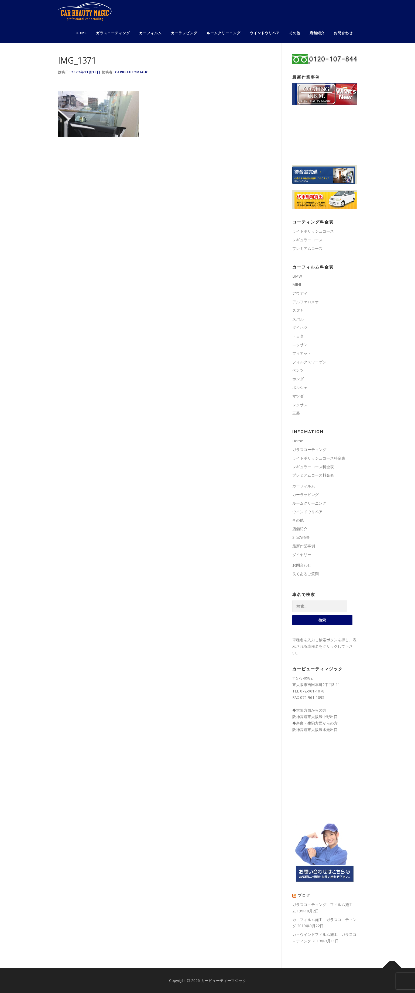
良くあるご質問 (305, 573)
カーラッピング (184, 33)
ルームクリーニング (224, 33)
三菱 (296, 413)
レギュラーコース (307, 239)
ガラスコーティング (113, 33)
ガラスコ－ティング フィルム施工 (322, 904)
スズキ (298, 310)
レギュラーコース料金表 (313, 466)
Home (81, 33)
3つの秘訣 (301, 537)
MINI (296, 284)
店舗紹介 (317, 33)
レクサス (299, 404)
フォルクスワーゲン (309, 361)
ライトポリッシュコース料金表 (318, 458)
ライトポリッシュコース (313, 231)
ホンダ (298, 378)
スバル (298, 319)
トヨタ (298, 336)
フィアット (301, 353)
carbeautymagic (132, 72)
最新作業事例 (303, 546)
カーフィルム (150, 33)
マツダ (298, 396)
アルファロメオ (305, 301)
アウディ (299, 293)
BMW (297, 276)
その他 (294, 33)
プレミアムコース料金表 (313, 475)
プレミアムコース (307, 248)
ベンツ (298, 370)
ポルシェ (299, 387)
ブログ (304, 895)
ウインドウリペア (265, 33)
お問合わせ (343, 33)
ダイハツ (299, 327)
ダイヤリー (301, 554)
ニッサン (299, 344)
